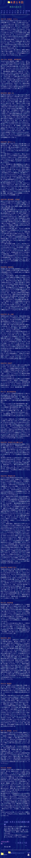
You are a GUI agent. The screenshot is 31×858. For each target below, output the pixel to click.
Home (5, 854)
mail (28, 852)
